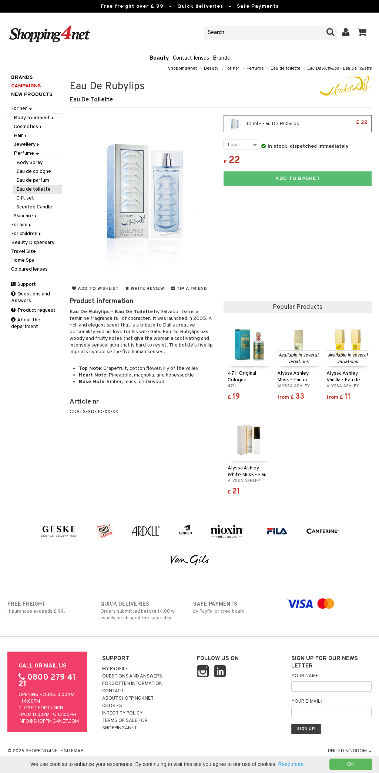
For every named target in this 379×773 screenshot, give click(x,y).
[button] (362, 33)
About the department (25, 323)
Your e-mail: (306, 702)
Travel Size (23, 251)
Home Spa (22, 260)
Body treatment (34, 118)
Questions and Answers (30, 297)
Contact (113, 691)
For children (26, 234)
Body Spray (29, 163)
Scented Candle (34, 207)
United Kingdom (350, 751)
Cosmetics (28, 127)
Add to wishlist (95, 289)
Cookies (112, 706)
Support (23, 284)
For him (21, 225)
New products (31, 94)
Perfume (255, 68)
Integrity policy (122, 713)
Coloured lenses (29, 269)
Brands (221, 58)
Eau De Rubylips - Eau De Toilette (339, 68)
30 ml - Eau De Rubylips (298, 123)
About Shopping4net (128, 699)
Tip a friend (189, 289)
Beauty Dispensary (32, 243)
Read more (290, 764)
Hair (21, 136)
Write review (144, 289)
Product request (33, 310)
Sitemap (73, 751)
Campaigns (26, 86)
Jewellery (27, 144)
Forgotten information (132, 684)
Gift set (25, 198)
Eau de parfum (32, 180)
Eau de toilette (285, 68)
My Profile (115, 669)
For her (232, 68)
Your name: (305, 676)
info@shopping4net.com (49, 722)
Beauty (159, 58)
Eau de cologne (33, 171)
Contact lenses (191, 58)
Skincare (26, 216)
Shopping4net (182, 68)
